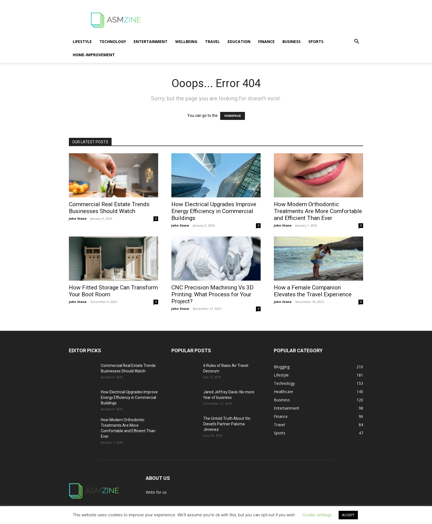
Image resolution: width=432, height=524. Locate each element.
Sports (315, 41)
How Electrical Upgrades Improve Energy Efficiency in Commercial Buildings (213, 211)
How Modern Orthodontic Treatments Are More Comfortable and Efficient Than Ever (318, 211)
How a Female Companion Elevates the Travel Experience (313, 291)
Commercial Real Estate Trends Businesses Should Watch (109, 207)
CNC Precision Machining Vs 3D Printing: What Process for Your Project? (212, 294)
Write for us (156, 492)
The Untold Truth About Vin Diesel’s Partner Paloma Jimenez (226, 424)
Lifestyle (82, 41)
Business (291, 41)
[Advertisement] (263, 20)
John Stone (78, 218)
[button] (356, 42)
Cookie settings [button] (317, 514)
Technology (112, 41)
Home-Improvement (94, 54)
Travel (212, 41)
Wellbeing (186, 41)
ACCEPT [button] (348, 515)
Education (239, 41)
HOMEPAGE (232, 116)
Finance (266, 41)
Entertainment (151, 41)
